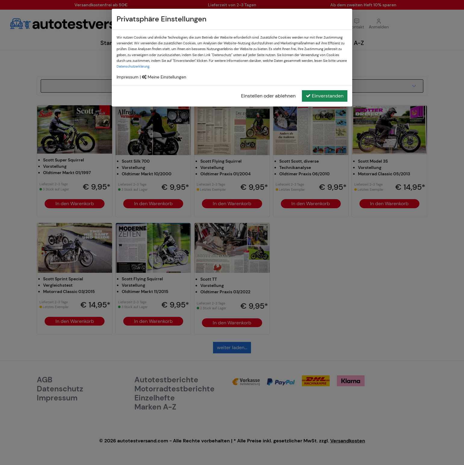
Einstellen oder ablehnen (268, 96)
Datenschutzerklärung (133, 66)
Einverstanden (324, 96)
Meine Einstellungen (164, 77)
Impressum (128, 77)
